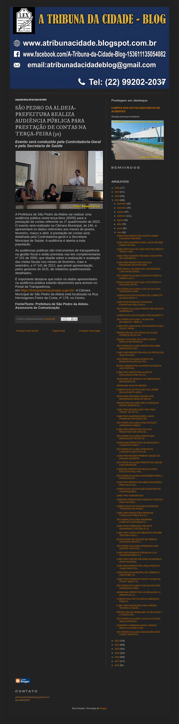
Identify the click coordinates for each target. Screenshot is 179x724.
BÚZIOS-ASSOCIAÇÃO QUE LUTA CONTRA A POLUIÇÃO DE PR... (139, 283)
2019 (117, 653)
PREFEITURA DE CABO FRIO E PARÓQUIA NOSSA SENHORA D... (138, 404)
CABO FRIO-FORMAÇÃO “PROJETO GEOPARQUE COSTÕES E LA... (134, 527)
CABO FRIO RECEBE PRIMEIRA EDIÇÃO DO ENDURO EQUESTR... (138, 457)
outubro (121, 212)
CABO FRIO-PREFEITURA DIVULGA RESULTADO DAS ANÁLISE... (134, 430)
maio (119, 232)
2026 (117, 188)
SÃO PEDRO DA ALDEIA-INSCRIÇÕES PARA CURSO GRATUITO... (138, 633)
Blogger (103, 708)
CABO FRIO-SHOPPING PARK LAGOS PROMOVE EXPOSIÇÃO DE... (135, 417)
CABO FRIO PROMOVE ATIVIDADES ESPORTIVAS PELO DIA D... (134, 303)
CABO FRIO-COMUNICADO (130, 495)
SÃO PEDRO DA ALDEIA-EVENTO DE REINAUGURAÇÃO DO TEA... (135, 360)
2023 (117, 200)
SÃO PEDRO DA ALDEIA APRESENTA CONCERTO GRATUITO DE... (135, 450)
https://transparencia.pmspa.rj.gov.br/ (47, 290)
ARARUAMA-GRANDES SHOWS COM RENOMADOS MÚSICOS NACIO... (135, 397)
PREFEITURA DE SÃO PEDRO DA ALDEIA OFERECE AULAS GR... (137, 334)
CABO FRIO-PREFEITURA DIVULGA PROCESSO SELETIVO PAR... (134, 263)
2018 (117, 657)
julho (119, 224)
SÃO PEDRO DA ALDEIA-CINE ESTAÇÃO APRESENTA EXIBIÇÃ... (137, 424)
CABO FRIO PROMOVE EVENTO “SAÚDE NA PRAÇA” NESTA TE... (138, 580)
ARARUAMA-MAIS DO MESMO (131, 385)
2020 (117, 649)
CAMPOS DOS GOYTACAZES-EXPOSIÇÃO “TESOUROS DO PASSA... (138, 507)
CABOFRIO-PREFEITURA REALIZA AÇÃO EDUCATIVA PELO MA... (137, 470)
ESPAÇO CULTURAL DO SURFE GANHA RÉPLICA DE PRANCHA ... (136, 340)
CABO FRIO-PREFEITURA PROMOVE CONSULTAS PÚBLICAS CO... (135, 514)
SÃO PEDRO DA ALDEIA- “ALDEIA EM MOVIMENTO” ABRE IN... (135, 320)
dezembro (122, 203)
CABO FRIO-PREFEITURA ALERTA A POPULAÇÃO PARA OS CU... (134, 373)
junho (120, 228)
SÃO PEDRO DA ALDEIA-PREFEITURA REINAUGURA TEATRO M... (135, 437)
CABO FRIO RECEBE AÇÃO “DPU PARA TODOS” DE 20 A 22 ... (136, 410)
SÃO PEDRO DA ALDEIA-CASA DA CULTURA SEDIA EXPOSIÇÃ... (138, 620)
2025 (117, 192)
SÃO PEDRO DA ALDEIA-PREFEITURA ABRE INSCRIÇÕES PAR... (138, 347)
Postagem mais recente (27, 331)
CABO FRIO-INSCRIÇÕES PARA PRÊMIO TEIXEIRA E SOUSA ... (137, 606)
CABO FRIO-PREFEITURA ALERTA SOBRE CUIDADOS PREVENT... (137, 237)
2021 (117, 645)
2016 (117, 665)
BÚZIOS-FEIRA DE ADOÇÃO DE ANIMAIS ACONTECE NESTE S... (137, 540)
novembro (122, 208)
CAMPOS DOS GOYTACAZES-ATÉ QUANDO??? (140, 315)
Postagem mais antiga (89, 331)
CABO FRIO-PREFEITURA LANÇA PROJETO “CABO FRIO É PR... (138, 567)
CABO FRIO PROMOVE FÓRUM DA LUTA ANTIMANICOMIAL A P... (137, 553)
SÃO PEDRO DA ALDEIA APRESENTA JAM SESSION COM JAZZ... (137, 547)
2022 (117, 641)
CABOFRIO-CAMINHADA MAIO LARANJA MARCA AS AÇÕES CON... (137, 626)
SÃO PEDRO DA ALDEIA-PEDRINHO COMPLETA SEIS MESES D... (134, 520)
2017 (117, 661)
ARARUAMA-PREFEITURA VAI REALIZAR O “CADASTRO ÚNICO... (138, 444)
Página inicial (58, 331)
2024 (117, 196)
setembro (121, 216)
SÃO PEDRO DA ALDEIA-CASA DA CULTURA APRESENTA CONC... (138, 290)
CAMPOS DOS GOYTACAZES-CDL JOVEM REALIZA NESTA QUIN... (137, 390)
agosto (120, 220)
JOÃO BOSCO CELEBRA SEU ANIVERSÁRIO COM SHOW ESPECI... (138, 270)
